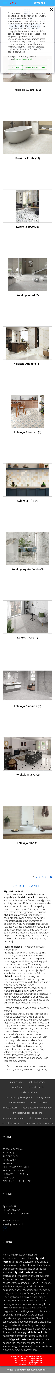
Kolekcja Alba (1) (27, 843)
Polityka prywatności (17, 1167)
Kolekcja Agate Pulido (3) (27, 569)
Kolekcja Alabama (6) (27, 706)
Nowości (8, 1152)
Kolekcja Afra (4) (27, 500)
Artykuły (8, 1177)
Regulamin (10, 1160)
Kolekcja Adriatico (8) (27, 432)
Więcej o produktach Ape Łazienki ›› (27, 1369)
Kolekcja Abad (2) (27, 295)
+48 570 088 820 (11, 1220)
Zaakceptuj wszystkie (35, 67)
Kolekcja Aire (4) (27, 637)
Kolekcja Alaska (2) (27, 774)
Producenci (10, 1156)
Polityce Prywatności (23, 59)
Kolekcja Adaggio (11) (27, 363)
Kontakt (8, 1163)
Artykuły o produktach (17, 1181)
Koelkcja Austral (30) (27, 89)
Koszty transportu (15, 1170)
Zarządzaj (15, 67)
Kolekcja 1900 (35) (27, 226)
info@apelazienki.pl (13, 1224)
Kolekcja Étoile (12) (27, 158)
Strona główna (13, 1149)
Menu (13, 2)
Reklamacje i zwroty (15, 1174)
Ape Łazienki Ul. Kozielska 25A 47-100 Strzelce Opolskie (16, 1210)
